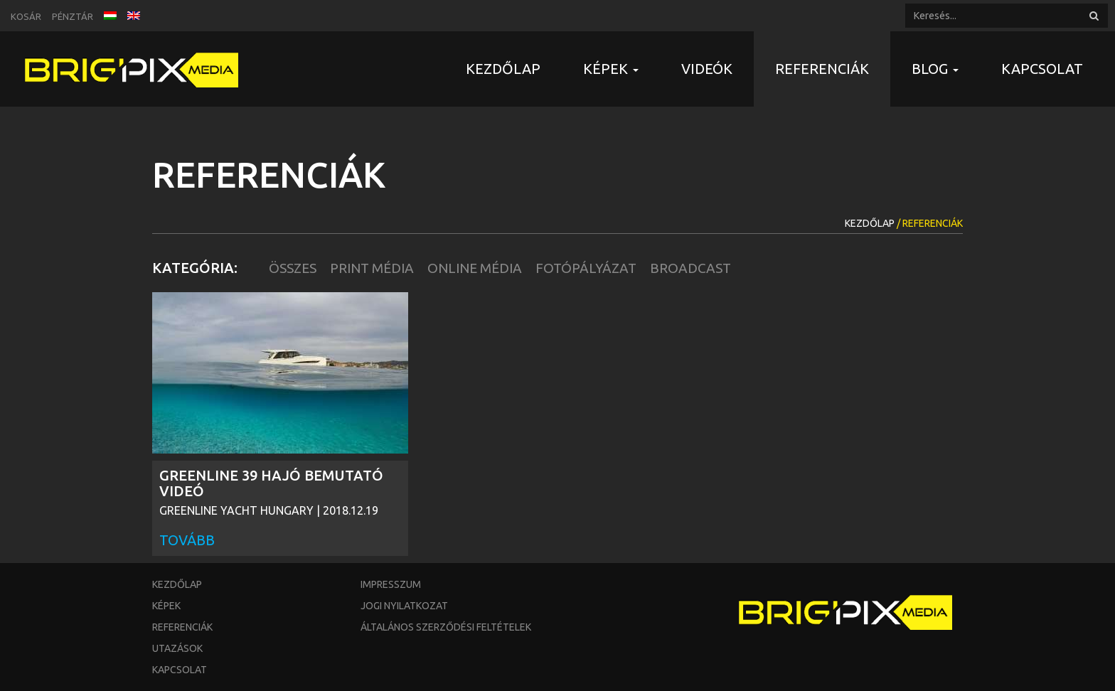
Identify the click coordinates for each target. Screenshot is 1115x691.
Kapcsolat (1042, 68)
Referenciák (822, 68)
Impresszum (391, 584)
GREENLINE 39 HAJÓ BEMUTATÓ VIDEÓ (271, 483)
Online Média (474, 268)
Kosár (26, 16)
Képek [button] (611, 68)
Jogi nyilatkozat (404, 605)
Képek (166, 605)
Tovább (187, 540)
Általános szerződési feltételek (446, 627)
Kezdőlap (503, 68)
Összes (292, 268)
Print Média (372, 268)
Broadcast (690, 268)
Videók (706, 68)
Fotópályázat (585, 268)
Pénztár (72, 16)
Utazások (177, 648)
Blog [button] (935, 68)
